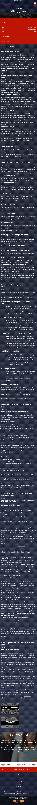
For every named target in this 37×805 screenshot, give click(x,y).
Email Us (5, 36)
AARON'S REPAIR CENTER (7, 46)
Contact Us (18, 786)
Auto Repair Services (18, 776)
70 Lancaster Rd (13, 50)
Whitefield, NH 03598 (22, 50)
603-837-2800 (4, 50)
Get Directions (6, 41)
